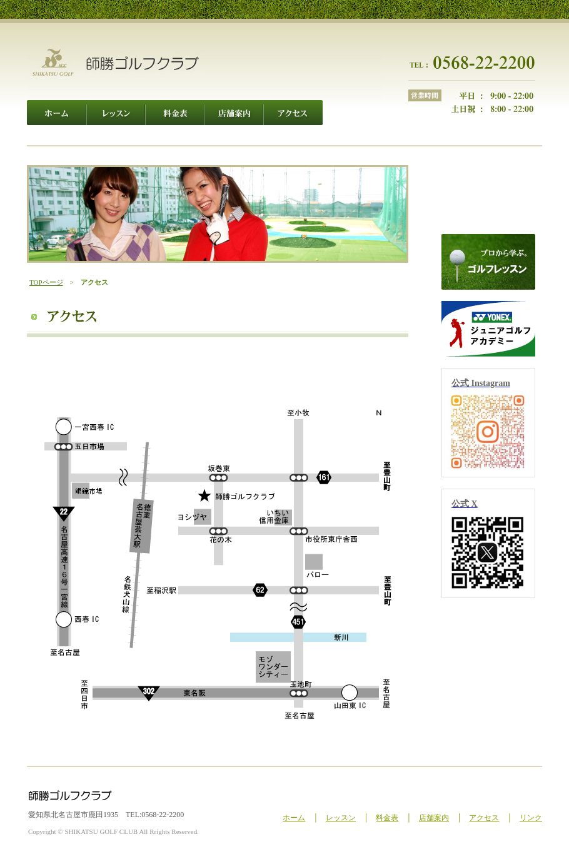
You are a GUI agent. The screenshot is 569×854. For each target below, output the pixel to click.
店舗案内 (434, 817)
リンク (531, 817)
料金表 (387, 817)
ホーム (294, 817)
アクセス (484, 817)
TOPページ (46, 282)
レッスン (341, 817)
